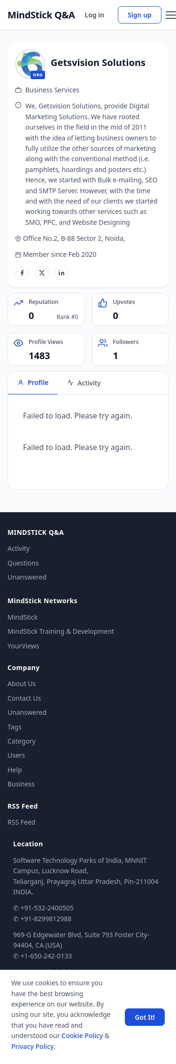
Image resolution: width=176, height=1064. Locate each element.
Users (16, 755)
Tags (15, 726)
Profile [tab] (32, 382)
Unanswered (27, 577)
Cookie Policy (82, 1035)
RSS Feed (21, 822)
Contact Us (24, 698)
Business (21, 783)
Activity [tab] (83, 382)
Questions (23, 562)
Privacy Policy (32, 1046)
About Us (22, 683)
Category (22, 741)
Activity (19, 548)
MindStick (23, 617)
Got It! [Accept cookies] (145, 1017)
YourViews (23, 645)
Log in (95, 14)
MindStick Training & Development (61, 631)
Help (15, 769)
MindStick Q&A (41, 15)
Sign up (140, 14)
